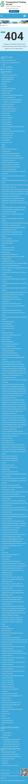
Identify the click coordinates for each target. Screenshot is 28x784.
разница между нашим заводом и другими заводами (13, 358)
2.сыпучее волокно (7, 276)
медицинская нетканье (8, 104)
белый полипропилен (7, 106)
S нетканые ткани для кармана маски (12, 99)
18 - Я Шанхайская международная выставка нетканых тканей (14, 475)
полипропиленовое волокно (9, 75)
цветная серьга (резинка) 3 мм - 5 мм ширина (14, 478)
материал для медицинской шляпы (11, 335)
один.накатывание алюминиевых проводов (13, 227)
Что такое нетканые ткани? (9, 169)
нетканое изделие (7, 122)
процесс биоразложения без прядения (12, 709)
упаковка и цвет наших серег (10, 693)
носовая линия (6, 339)
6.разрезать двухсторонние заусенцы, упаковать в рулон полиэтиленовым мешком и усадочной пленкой (14, 653)
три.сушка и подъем (7, 438)
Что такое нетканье (7, 644)
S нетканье (5, 691)
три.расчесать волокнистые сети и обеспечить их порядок (14, 381)
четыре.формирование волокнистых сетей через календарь (13, 497)
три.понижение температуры (10, 456)
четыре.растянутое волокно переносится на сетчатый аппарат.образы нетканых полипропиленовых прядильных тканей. (14, 537)
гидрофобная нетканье (8, 261)
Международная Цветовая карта (11, 554)
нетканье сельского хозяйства (10, 689)
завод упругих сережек (8, 247)
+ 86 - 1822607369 (7, 67)
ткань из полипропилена (8, 97)
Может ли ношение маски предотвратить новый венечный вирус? (15, 269)
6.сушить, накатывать (8, 680)
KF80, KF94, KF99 (6, 557)
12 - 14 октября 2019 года (8, 346)
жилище (3, 25)
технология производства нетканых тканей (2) (14, 639)
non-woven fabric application (10, 748)
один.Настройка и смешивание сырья (12, 232)
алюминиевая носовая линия (10, 254)
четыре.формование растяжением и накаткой (14, 543)
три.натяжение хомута (8, 440)
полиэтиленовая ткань (8, 77)
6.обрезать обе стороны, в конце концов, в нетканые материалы (13, 647)
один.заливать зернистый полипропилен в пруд (15, 185)
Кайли (3, 146)
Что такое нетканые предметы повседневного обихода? (14, 482)
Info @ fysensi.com (7, 69)
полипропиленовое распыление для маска (13, 131)
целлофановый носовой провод (10, 153)
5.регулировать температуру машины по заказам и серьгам (13, 603)
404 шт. (4, 716)
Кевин (3, 144)
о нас (3, 330)
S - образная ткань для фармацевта (11, 102)
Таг (3, 725)
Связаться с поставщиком (14, 11)
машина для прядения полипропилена (12, 95)
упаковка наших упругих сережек (11, 561)
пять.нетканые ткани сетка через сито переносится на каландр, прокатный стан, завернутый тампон (13, 570)
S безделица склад (7, 142)
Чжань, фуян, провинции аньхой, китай (11, 64)
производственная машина (9, 108)
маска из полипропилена (8, 111)
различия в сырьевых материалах (11, 485)
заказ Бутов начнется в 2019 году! (11, 155)
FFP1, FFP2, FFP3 (6, 630)
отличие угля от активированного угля (12, 695)
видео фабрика (6, 140)
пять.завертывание (7, 574)
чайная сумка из (6, 120)
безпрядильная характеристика (10, 355)
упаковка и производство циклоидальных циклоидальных (13, 128)
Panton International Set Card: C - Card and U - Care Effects (14, 172)
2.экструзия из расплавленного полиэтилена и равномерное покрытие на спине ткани (14, 293)
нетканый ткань (6, 72)
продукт (4, 236)
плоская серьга (6, 151)
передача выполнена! (8, 722)
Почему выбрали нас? (8, 628)
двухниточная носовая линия (10, 471)
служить (4, 462)
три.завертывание (7, 323)
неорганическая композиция (9, 353)
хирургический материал (9, 88)
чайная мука (5, 626)
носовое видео (6, 113)
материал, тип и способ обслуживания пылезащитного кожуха (12, 488)
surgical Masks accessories (10, 727)
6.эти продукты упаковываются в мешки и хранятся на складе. (13, 672)
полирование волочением (9, 229)
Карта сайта (4, 780)
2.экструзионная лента (8, 321)
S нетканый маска (7, 124)
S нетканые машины (7, 135)
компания (4, 86)
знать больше (5, 559)
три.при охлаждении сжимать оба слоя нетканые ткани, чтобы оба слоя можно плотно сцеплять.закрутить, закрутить (14, 434)
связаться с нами (7, 57)
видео (3, 624)
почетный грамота (7, 238)
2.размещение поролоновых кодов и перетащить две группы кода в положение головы (13, 306)
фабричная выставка (7, 332)
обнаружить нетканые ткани (9, 467)
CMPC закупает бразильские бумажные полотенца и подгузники (12, 159)
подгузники (5, 552)
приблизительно (6, 258)
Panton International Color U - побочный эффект (14, 263)
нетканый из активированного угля (11, 702)
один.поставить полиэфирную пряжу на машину (13, 215)
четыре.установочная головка (10, 530)
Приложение (5, 548)
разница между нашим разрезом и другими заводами (13, 177)
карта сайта (5, 711)
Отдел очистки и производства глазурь (12, 633)
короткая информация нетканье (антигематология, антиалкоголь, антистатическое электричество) (11, 165)
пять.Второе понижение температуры (12, 617)
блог (3, 550)
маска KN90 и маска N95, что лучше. (11, 362)
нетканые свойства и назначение (11, 637)
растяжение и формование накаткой (12, 541)
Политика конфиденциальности (16, 780)
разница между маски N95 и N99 (10, 704)
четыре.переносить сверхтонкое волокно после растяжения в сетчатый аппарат (15, 493)
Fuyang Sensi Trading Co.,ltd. (8, 60)
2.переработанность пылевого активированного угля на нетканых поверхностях (11, 299)
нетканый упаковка (7, 117)
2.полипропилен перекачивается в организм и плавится (14, 273)
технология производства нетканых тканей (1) (14, 642)
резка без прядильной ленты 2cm (11, 265)
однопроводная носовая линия (10, 344)
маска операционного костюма (10, 241)
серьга (3, 245)
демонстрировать (6, 337)
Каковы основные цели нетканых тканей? (13, 256)
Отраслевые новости (7, 243)
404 (7, 25)
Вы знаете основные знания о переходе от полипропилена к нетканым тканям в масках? (14, 564)
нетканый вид (5, 718)
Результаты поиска (7, 707)
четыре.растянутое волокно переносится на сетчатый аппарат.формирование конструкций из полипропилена (14, 503)
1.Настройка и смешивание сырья (11, 225)
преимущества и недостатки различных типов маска (14, 181)
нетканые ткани (6, 713)
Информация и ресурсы (8, 686)
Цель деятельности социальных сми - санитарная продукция (12, 349)
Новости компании (7, 90)
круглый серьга (6, 252)
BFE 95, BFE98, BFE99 (8, 79)
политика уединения (7, 720)
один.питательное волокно (9, 187)
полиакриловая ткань (8, 133)
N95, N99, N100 (6, 81)
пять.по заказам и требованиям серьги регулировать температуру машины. (12, 598)
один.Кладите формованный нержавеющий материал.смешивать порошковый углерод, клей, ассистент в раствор (13, 209)
